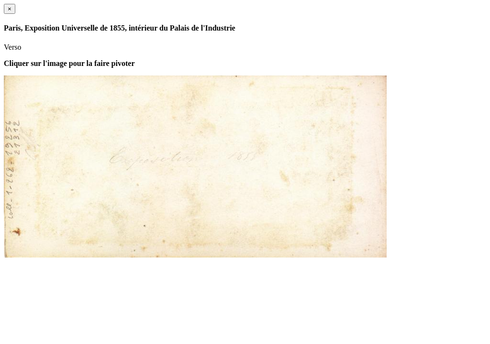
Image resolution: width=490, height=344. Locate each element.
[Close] (9, 9)
